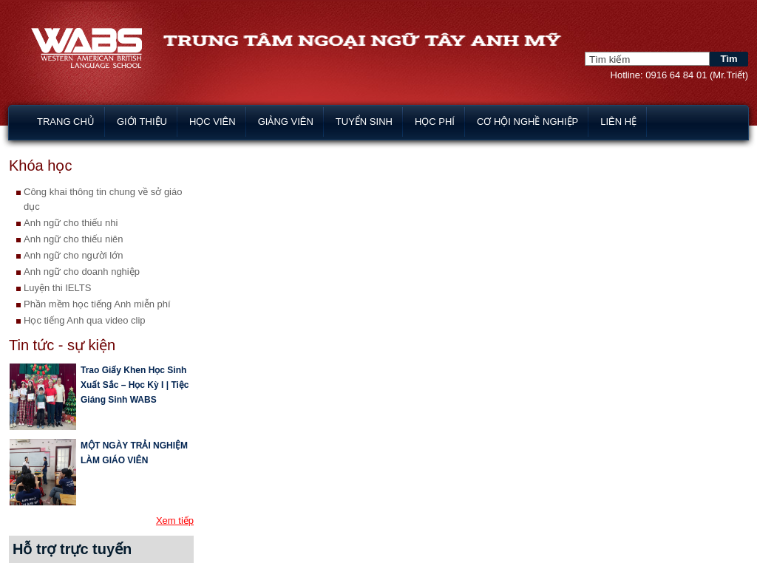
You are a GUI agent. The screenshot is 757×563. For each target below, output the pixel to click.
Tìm (728, 58)
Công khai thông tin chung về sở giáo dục (103, 199)
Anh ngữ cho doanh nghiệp (82, 271)
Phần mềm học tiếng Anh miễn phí (97, 304)
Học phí (435, 121)
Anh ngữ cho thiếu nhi (71, 222)
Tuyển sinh (364, 121)
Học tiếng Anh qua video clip (85, 320)
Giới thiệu (142, 121)
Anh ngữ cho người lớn (73, 255)
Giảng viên (285, 121)
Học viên (212, 121)
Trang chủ (66, 121)
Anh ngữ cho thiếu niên (73, 239)
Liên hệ (618, 121)
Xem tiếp (175, 520)
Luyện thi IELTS (57, 287)
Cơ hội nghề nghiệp (527, 121)
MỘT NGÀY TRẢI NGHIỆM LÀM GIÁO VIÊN (134, 452)
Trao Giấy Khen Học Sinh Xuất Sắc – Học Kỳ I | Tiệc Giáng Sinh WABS (135, 385)
